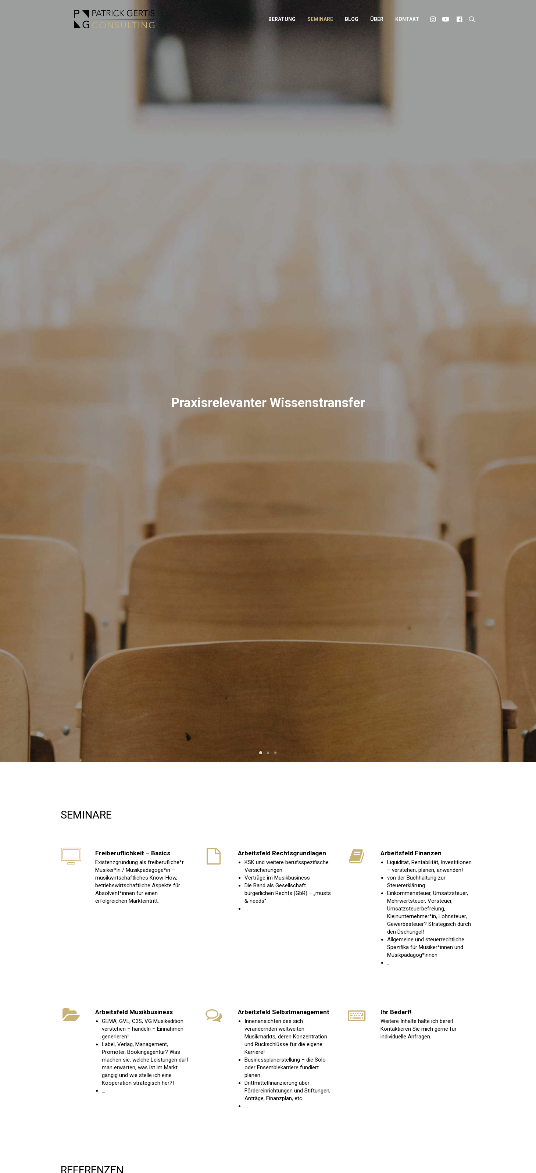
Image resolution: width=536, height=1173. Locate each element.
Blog (351, 22)
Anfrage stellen (444, 718)
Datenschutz (271, 1155)
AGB (295, 1155)
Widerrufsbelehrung (329, 1155)
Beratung (282, 22)
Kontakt (407, 22)
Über (376, 22)
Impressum (237, 1155)
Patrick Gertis (204, 1155)
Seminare (320, 22)
